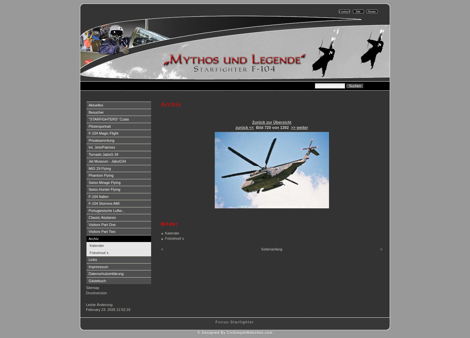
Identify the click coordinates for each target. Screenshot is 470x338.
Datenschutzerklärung (106, 274)
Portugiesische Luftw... (107, 211)
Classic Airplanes (102, 217)
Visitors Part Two (102, 231)
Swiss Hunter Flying (104, 189)
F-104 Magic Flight (103, 133)
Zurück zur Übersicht (271, 122)
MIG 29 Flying (100, 168)
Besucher (96, 112)
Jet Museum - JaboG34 (107, 161)
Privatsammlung (102, 140)
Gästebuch (97, 281)
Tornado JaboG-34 (103, 154)
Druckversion (96, 293)
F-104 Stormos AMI (104, 203)
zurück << (244, 127)
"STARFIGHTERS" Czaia (109, 119)
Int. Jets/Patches (102, 147)
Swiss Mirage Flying (105, 183)
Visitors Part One (102, 225)
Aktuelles (96, 105)
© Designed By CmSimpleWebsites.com (235, 332)
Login (91, 299)
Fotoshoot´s (99, 253)
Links (93, 260)
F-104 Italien (99, 197)
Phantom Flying (101, 175)
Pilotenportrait (100, 126)
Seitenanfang (271, 249)
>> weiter (299, 127)
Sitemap (92, 288)
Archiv (94, 239)
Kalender (97, 246)
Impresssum (98, 267)
